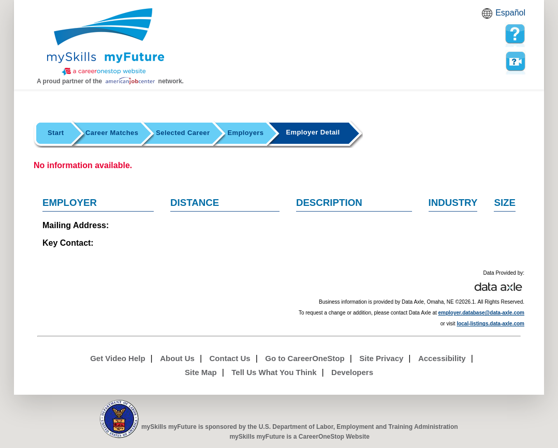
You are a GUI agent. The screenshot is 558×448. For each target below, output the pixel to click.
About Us (177, 358)
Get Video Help (117, 358)
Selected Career (183, 133)
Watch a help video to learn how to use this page (515, 61)
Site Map (201, 372)
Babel (488, 16)
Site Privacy (381, 358)
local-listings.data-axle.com (490, 323)
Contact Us (230, 358)
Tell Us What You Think (273, 372)
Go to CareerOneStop (304, 358)
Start (56, 133)
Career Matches (111, 133)
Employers (245, 133)
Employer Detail (313, 132)
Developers (352, 372)
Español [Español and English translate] (510, 12)
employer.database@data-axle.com (481, 313)
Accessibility (442, 358)
